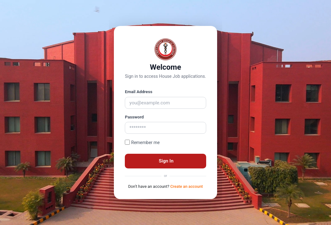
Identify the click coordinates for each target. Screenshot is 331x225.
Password (134, 116)
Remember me (145, 142)
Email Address (138, 91)
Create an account (186, 186)
